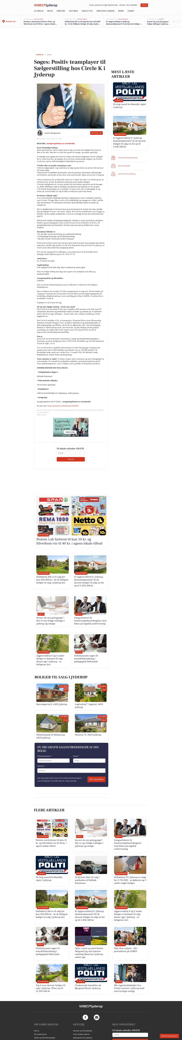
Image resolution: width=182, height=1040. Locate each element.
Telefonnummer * (44, 756)
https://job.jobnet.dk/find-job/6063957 (63, 406)
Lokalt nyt (87, 11)
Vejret (130, 11)
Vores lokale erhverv (81, 1034)
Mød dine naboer (105, 11)
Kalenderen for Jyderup (82, 1038)
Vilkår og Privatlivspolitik (44, 1038)
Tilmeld (144, 5)
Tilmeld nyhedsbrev (169, 1036)
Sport (121, 11)
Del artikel (96, 133)
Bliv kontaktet (96, 779)
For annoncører (40, 1034)
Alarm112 (39, 11)
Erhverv (61, 11)
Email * (76, 756)
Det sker (73, 11)
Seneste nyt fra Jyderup (82, 1031)
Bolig (50, 11)
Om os (36, 1031)
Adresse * (41, 766)
